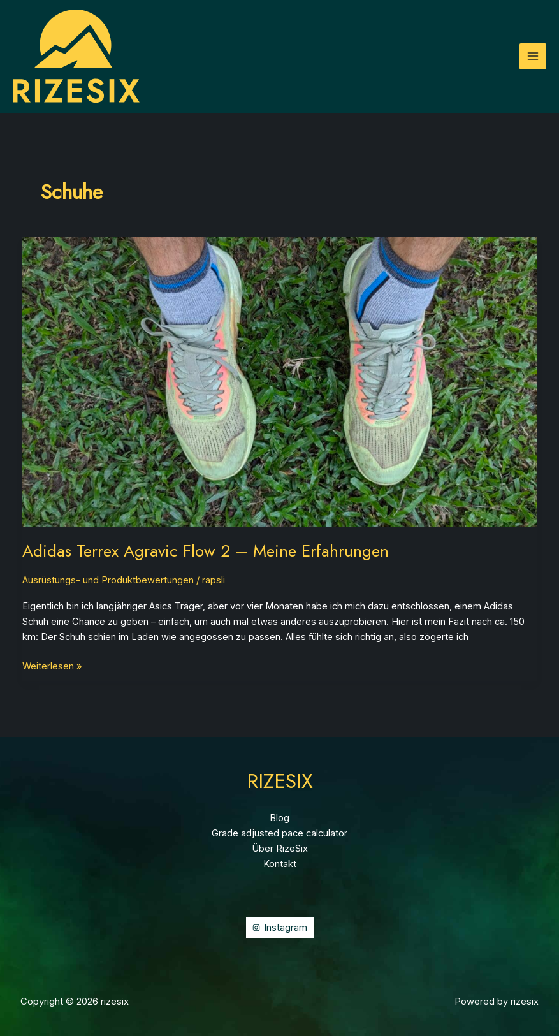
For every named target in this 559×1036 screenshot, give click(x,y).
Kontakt (279, 864)
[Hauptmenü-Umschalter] (532, 56)
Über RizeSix (280, 848)
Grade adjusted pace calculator (279, 833)
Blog (279, 818)
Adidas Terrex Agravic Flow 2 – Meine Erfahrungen (205, 551)
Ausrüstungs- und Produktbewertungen (108, 580)
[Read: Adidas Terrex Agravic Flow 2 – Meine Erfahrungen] (279, 381)
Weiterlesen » (52, 666)
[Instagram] (280, 928)
